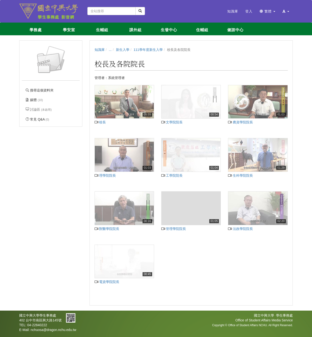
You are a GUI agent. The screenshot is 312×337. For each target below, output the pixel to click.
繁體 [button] (267, 11)
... (110, 50)
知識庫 (100, 50)
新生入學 (122, 50)
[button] (286, 11)
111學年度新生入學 (148, 50)
